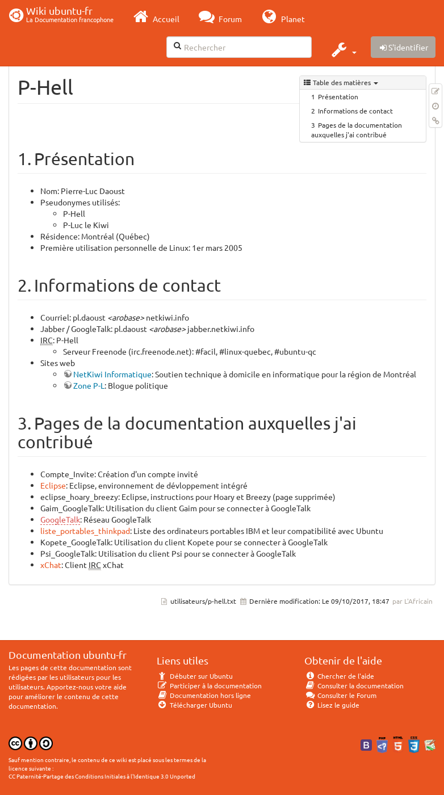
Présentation (338, 96)
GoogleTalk (60, 519)
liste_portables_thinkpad (85, 530)
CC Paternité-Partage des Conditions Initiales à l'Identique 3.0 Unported (102, 776)
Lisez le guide (331, 704)
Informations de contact (355, 110)
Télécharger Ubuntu (194, 704)
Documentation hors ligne (204, 695)
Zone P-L (88, 385)
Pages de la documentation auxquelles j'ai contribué (356, 129)
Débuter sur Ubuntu (195, 675)
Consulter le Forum (340, 695)
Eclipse (53, 485)
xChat (50, 565)
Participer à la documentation (209, 685)
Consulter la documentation (354, 685)
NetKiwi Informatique (112, 374)
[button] (342, 49)
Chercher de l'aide (339, 675)
